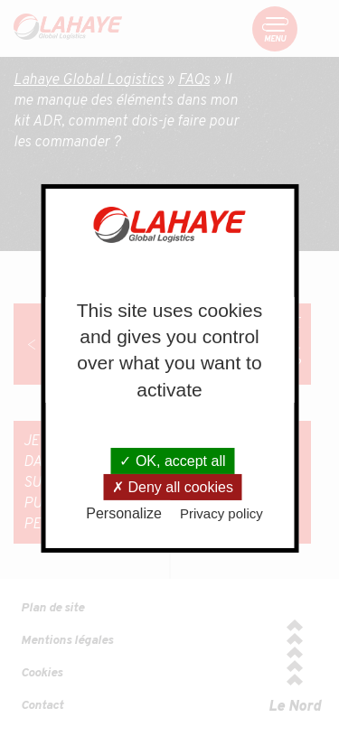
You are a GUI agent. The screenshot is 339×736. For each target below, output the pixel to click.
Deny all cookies (172, 487)
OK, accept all (172, 461)
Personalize (124, 513)
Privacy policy (221, 513)
